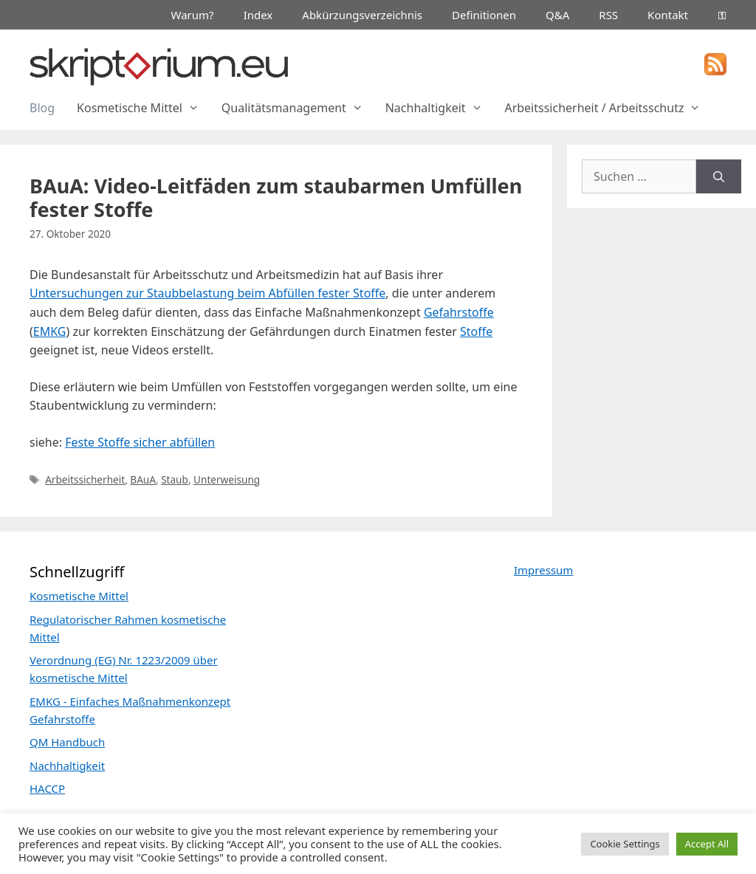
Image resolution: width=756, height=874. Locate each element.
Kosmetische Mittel (143, 108)
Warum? (192, 14)
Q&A (557, 14)
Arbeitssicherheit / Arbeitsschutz (608, 108)
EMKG (49, 331)
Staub (174, 479)
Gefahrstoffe (459, 312)
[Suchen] (718, 176)
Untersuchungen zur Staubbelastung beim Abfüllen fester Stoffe (207, 293)
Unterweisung (226, 479)
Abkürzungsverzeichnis (362, 14)
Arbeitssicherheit (85, 479)
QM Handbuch (67, 741)
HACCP (47, 788)
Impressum (543, 569)
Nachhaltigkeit (439, 108)
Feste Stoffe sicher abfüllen (140, 442)
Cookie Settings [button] (624, 843)
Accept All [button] (707, 843)
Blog (42, 108)
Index (258, 14)
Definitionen (484, 14)
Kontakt (667, 14)
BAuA (143, 479)
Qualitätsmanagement (297, 108)
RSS (608, 14)
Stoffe (476, 331)
